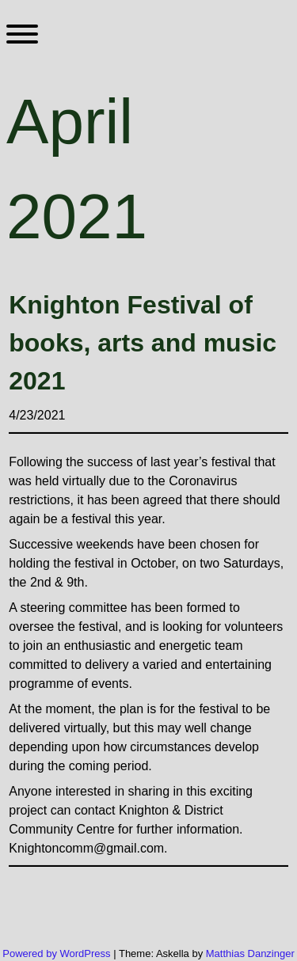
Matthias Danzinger (250, 953)
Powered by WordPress (57, 953)
